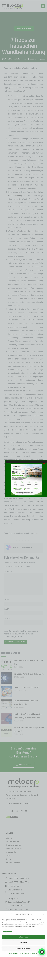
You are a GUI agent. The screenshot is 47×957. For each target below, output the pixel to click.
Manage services (7, 931)
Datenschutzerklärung (25, 953)
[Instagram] (21, 811)
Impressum (35, 953)
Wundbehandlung (15, 196)
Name (6, 600)
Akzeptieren (23, 937)
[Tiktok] (30, 811)
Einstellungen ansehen (23, 948)
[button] (44, 914)
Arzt (37, 502)
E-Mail (6, 609)
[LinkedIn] (17, 811)
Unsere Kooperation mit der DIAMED (26, 687)
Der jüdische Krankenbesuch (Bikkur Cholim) (29, 674)
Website (7, 619)
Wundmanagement (23, 28)
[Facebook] (7, 811)
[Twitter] (12, 811)
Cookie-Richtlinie (13, 953)
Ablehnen (23, 943)
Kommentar (8, 571)
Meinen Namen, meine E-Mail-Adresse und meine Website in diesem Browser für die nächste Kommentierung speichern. (21, 634)
